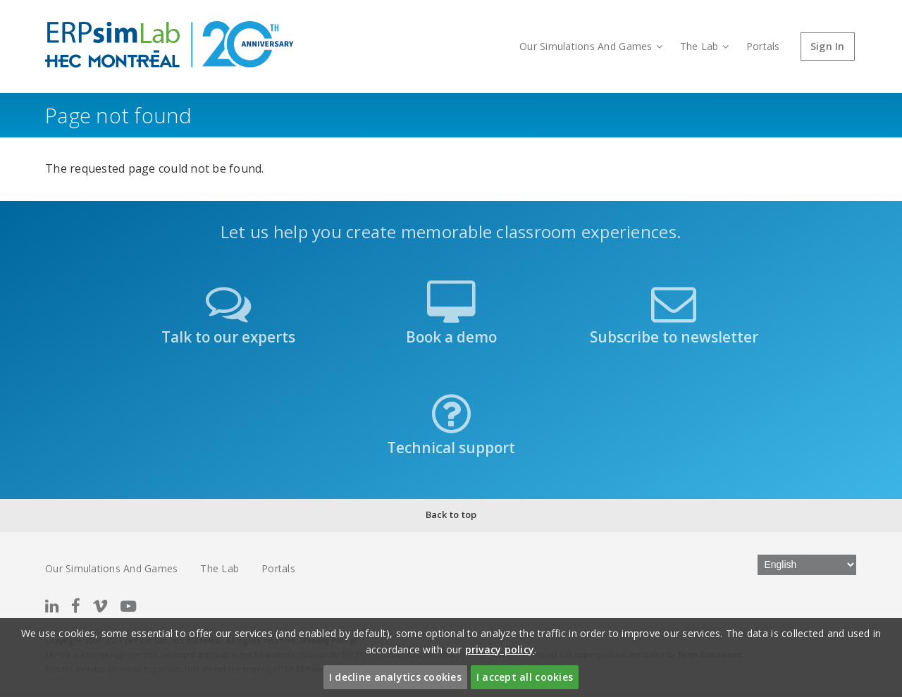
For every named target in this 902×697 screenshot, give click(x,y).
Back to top (451, 514)
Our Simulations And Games (590, 46)
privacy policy (500, 649)
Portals (763, 46)
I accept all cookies (524, 677)
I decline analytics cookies (395, 677)
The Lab (704, 46)
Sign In (827, 46)
